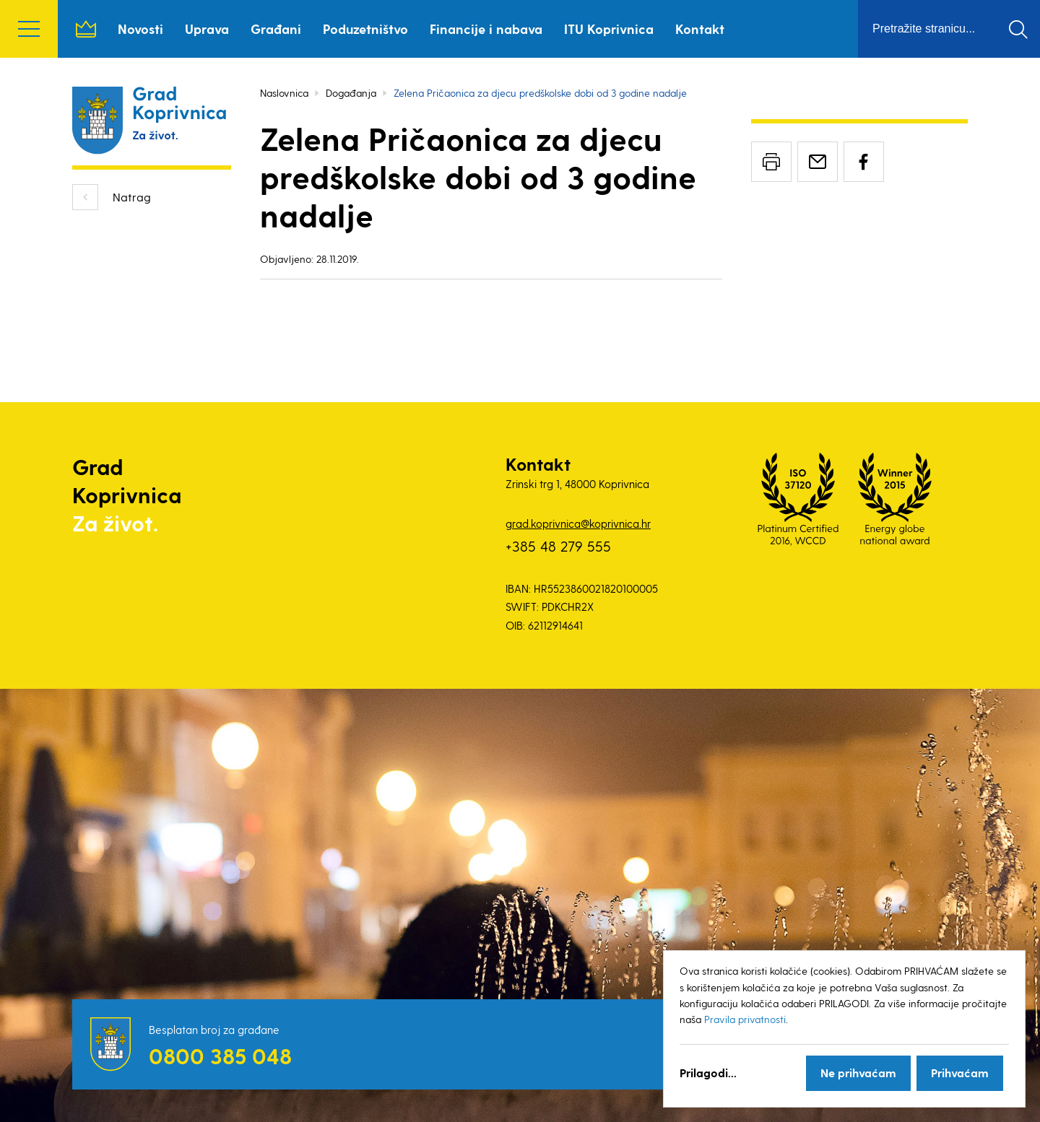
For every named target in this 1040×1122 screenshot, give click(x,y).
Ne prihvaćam (858, 1072)
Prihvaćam (960, 1072)
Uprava (207, 28)
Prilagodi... (708, 1072)
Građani (276, 28)
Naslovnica (86, 29)
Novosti (140, 28)
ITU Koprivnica (609, 28)
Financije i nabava (486, 28)
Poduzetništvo (365, 28)
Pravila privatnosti (745, 1019)
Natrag (132, 197)
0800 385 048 (220, 1056)
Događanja (351, 93)
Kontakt (699, 28)
